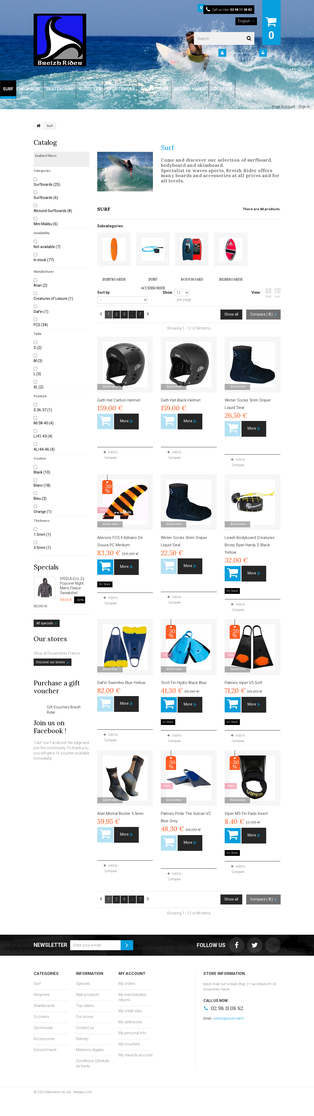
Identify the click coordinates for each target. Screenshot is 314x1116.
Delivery (82, 1039)
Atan (40, 285)
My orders (127, 983)
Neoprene (42, 994)
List (277, 293)
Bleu (40, 498)
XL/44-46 (44, 449)
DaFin (41, 312)
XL (38, 387)
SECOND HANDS (190, 88)
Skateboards (44, 1006)
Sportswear (43, 1028)
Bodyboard (192, 279)
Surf (37, 983)
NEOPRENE (29, 88)
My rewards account (136, 1055)
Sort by (103, 292)
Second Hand (45, 1050)
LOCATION (222, 88)
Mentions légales (90, 1050)
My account (132, 973)
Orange (43, 512)
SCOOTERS (90, 88)
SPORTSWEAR (120, 88)
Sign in (275, 53)
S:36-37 (43, 410)
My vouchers (129, 1044)
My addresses (130, 1022)
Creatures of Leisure (53, 298)
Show (167, 292)
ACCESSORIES (154, 88)
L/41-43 (43, 436)
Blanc (42, 485)
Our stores (50, 639)
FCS (41, 325)
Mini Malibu (46, 224)
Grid (268, 293)
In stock (44, 260)
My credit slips (130, 1011)
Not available (47, 247)
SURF (8, 88)
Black (42, 472)
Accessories (44, 1039)
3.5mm (42, 548)
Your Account (239, 53)
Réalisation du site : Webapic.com (68, 1092)
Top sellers (85, 1006)
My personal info (132, 1033)
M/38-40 (44, 423)
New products (87, 994)
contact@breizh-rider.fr (228, 1018)
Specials (46, 567)
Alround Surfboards (53, 211)
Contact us (85, 1028)
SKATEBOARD (59, 88)
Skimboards (231, 279)
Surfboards (47, 184)
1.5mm (42, 534)
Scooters (41, 1017)
